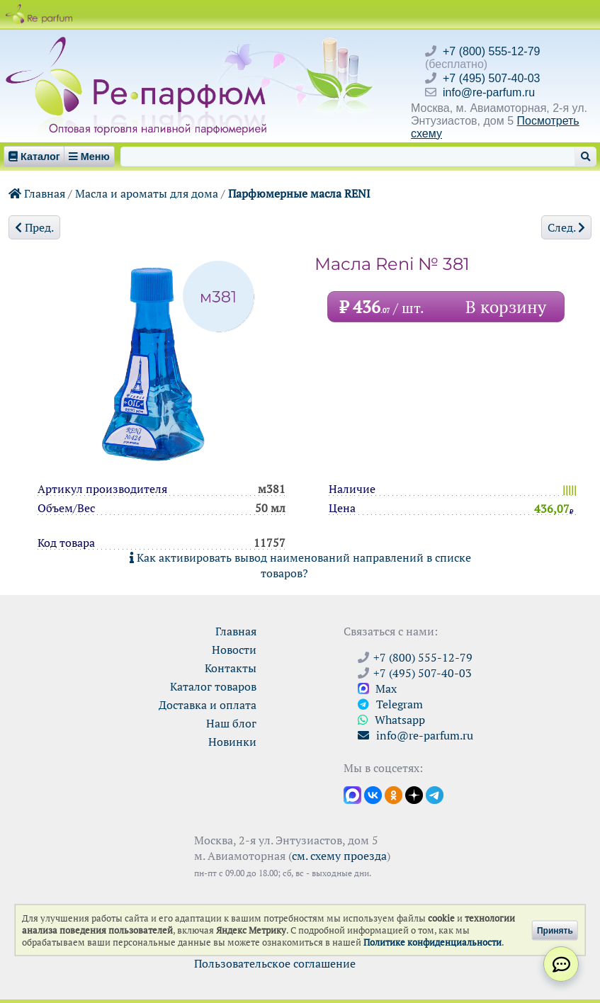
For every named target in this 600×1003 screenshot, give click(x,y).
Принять (555, 930)
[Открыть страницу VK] (373, 794)
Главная (37, 193)
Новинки (232, 741)
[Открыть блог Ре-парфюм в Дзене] (414, 794)
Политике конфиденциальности (432, 942)
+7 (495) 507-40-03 (491, 78)
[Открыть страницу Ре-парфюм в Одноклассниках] (393, 794)
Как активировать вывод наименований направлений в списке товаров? (300, 565)
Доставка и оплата (207, 705)
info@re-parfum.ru (489, 92)
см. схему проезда (339, 855)
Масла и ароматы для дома (146, 193)
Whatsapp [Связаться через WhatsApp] (391, 719)
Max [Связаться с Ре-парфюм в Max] (377, 688)
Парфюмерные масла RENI (299, 193)
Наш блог (231, 723)
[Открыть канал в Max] (352, 794)
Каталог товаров (213, 686)
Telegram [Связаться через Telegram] (390, 704)
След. (566, 227)
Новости (234, 649)
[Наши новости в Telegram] (434, 794)
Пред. (34, 227)
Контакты (230, 668)
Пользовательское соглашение (275, 963)
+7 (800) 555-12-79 (491, 51)
